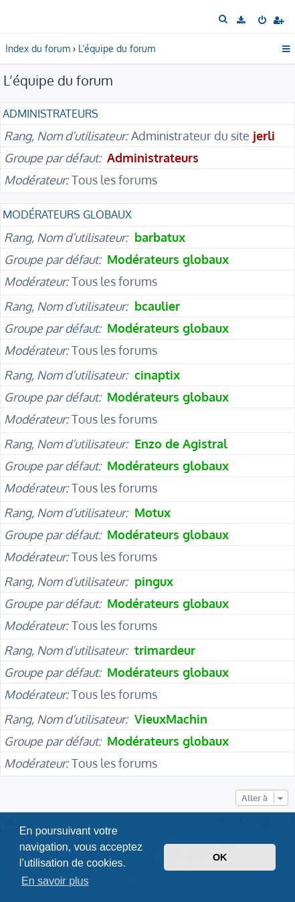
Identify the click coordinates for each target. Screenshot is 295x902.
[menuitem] (223, 19)
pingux (153, 581)
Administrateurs (50, 113)
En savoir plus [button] (55, 881)
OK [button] (220, 857)
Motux (152, 512)
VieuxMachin (170, 719)
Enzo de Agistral (180, 443)
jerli (264, 135)
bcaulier (157, 306)
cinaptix (157, 374)
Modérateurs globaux (67, 214)
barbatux (159, 237)
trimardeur (164, 650)
